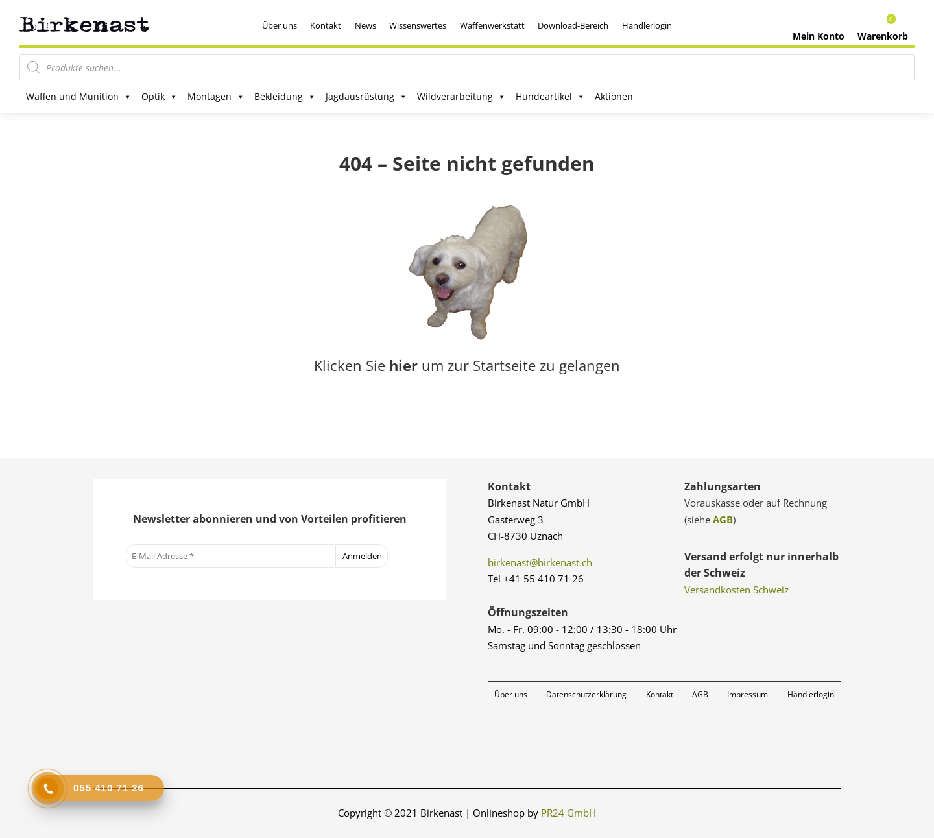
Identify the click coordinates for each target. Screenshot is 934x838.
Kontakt (325, 25)
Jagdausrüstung (366, 96)
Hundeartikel (550, 96)
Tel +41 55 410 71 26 (536, 578)
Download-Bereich (573, 25)
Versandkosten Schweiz (736, 589)
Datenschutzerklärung (586, 694)
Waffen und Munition (79, 96)
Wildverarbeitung (461, 96)
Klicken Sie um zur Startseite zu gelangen (467, 365)
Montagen (216, 96)
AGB (723, 519)
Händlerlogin (647, 25)
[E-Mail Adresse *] (231, 556)
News (365, 25)
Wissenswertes (417, 25)
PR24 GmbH (568, 812)
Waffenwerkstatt (492, 25)
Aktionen (614, 96)
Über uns (279, 25)
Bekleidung (285, 96)
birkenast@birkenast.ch (540, 562)
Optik (159, 96)
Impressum (747, 694)
